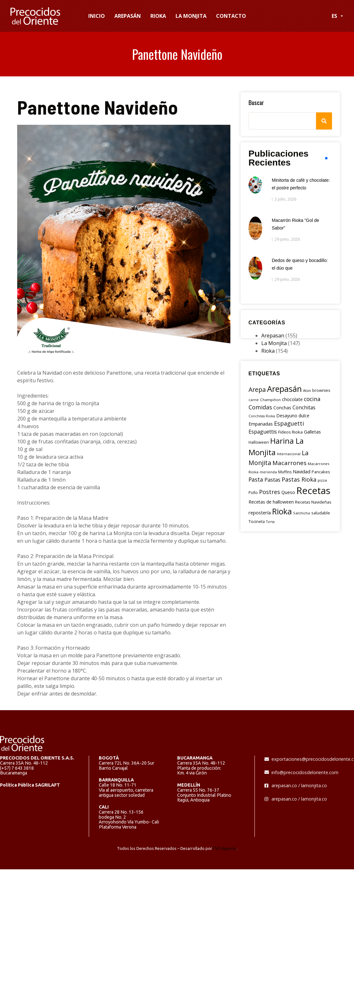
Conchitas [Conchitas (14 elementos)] (304, 407)
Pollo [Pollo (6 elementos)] (253, 492)
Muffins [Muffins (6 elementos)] (285, 472)
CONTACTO (231, 15)
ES (338, 16)
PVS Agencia (224, 848)
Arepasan (272, 335)
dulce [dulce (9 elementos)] (304, 416)
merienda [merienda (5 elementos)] (268, 472)
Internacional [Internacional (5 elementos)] (288, 453)
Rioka (268, 350)
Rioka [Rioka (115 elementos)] (282, 511)
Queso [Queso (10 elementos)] (288, 492)
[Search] (324, 121)
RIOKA (158, 15)
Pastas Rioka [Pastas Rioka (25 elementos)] (299, 479)
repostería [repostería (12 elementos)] (260, 512)
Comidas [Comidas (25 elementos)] (260, 407)
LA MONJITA (191, 15)
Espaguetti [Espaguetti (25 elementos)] (289, 423)
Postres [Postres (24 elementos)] (269, 492)
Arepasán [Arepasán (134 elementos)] (284, 388)
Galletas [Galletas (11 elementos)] (312, 431)
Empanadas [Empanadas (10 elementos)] (261, 424)
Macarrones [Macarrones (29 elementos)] (289, 463)
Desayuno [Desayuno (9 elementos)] (286, 416)
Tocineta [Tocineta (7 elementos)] (257, 521)
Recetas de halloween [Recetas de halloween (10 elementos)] (271, 502)
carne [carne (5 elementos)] (254, 399)
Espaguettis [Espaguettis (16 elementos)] (263, 431)
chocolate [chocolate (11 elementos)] (292, 399)
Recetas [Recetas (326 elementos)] (313, 490)
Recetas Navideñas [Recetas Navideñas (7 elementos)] (313, 502)
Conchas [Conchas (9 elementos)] (282, 408)
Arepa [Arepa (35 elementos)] (257, 389)
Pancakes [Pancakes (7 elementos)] (321, 472)
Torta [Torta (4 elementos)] (270, 521)
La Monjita (274, 343)
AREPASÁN (127, 15)
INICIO (96, 15)
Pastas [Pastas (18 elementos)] (272, 479)
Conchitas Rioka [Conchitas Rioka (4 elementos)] (262, 416)
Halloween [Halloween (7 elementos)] (259, 442)
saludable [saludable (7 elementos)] (320, 513)
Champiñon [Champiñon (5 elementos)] (270, 399)
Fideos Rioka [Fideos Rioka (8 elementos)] (290, 432)
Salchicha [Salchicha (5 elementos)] (301, 513)
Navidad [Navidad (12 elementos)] (301, 471)
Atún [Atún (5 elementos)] (307, 390)
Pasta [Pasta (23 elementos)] (256, 479)
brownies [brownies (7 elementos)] (321, 390)
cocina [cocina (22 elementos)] (312, 399)
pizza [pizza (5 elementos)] (322, 480)
